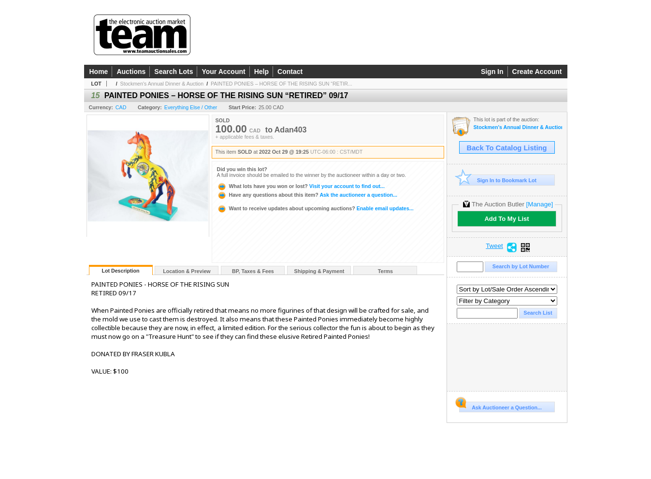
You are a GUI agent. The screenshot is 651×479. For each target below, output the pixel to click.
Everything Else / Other (190, 107)
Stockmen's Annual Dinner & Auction (162, 84)
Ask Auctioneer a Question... (500, 406)
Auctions (130, 71)
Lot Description (120, 271)
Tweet (494, 246)
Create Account (537, 71)
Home (98, 71)
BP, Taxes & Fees (253, 271)
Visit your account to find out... (301, 186)
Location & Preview (186, 271)
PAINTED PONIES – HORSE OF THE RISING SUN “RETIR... (281, 84)
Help (261, 71)
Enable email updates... (315, 208)
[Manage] (539, 204)
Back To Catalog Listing (507, 148)
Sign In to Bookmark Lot (498, 180)
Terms (385, 271)
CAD (121, 107)
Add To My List (506, 218)
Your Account (223, 71)
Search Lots (173, 71)
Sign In (492, 71)
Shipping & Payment (319, 271)
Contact (290, 71)
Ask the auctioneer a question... (307, 195)
